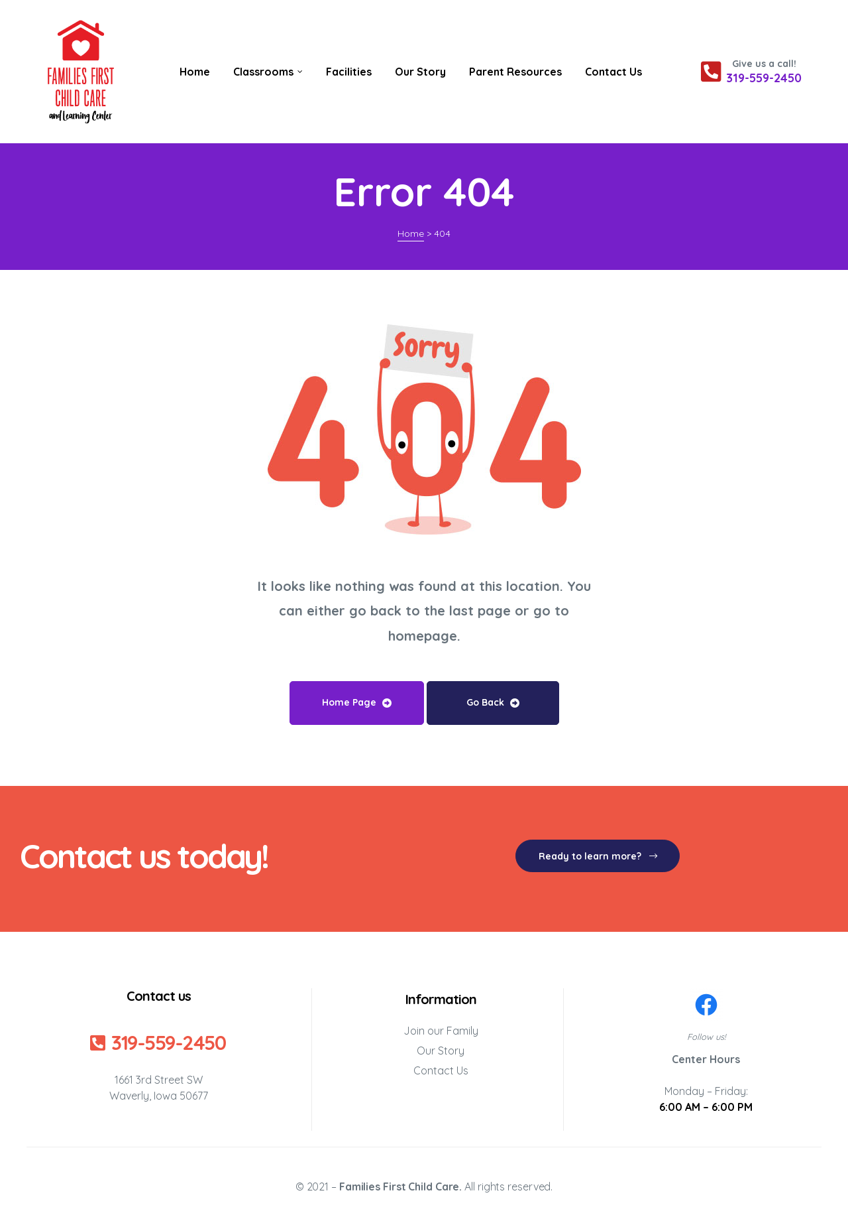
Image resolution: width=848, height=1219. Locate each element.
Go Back (492, 702)
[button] (597, 856)
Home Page (357, 702)
